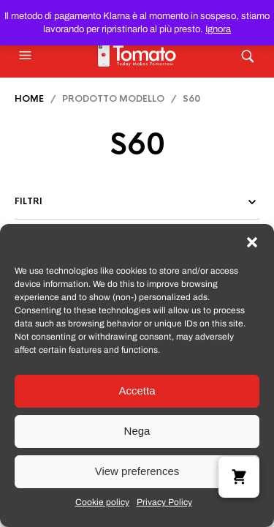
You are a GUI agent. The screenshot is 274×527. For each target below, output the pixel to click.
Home (29, 99)
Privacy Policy (164, 502)
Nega (137, 431)
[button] (252, 242)
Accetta (136, 390)
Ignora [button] (218, 29)
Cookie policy (102, 502)
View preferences (137, 471)
